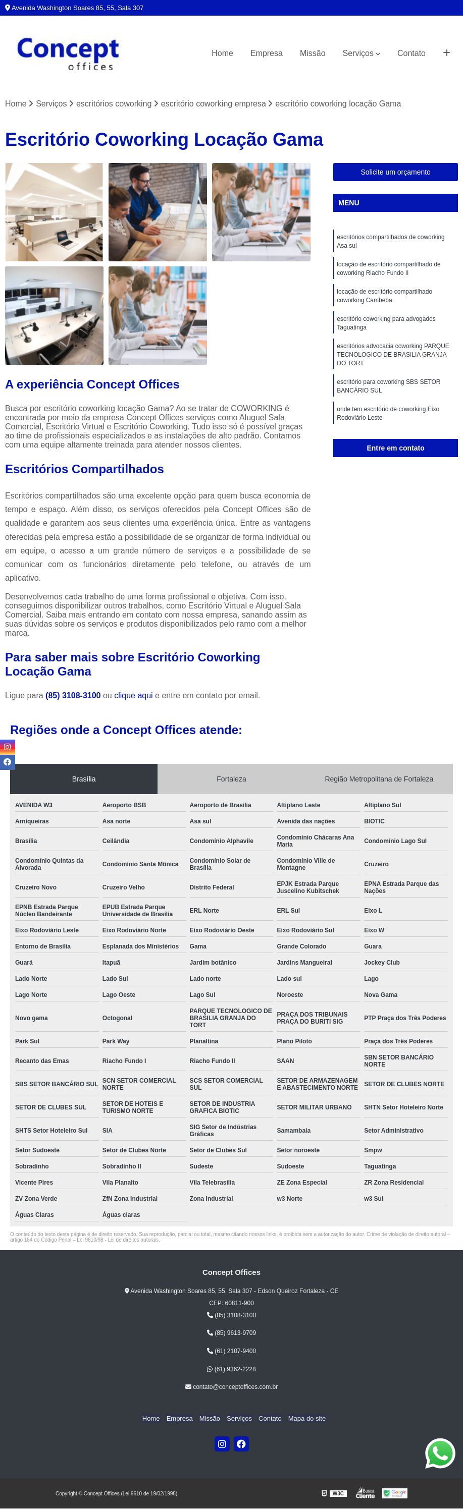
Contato (411, 53)
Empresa (266, 53)
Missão (313, 53)
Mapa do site (303, 1418)
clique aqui (133, 696)
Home (222, 53)
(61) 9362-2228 (231, 1369)
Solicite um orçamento (396, 173)
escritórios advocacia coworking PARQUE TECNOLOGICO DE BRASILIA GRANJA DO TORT (393, 359)
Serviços (358, 53)
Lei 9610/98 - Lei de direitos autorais (118, 1240)
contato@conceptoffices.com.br (231, 1387)
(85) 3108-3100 (74, 696)
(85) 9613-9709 (231, 1333)
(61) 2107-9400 (231, 1351)
